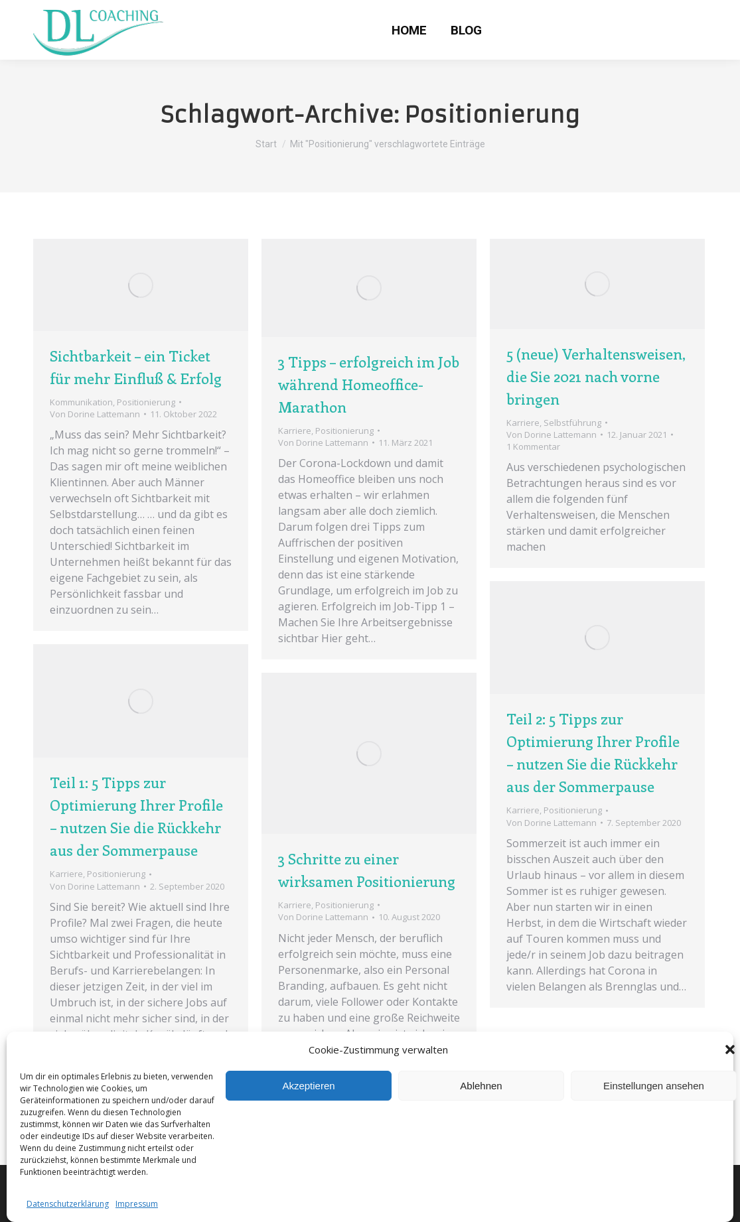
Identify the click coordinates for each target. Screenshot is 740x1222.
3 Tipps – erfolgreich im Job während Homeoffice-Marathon (368, 384)
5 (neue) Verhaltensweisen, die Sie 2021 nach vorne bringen (596, 376)
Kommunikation (81, 402)
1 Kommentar (533, 446)
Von (95, 414)
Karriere (294, 431)
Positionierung (146, 402)
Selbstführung (572, 423)
